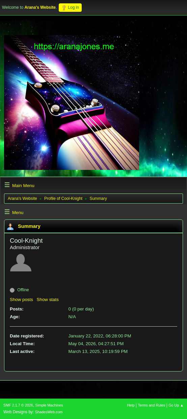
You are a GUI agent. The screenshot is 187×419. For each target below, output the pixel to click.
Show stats (48, 299)
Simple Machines (49, 405)
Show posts (21, 299)
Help (131, 405)
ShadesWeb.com (49, 412)
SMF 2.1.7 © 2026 (18, 405)
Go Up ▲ (176, 405)
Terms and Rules (151, 405)
